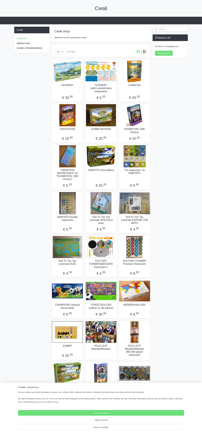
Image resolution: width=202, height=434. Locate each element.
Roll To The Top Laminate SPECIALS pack (101, 220)
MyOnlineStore (129, 428)
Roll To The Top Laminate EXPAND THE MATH (134, 220)
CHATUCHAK (67, 129)
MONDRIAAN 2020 (135, 304)
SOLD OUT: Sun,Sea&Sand (67, 389)
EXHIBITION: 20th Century (134, 130)
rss (93, 428)
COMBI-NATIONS (101, 129)
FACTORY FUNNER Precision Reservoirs (134, 262)
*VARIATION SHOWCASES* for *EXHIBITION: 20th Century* (67, 174)
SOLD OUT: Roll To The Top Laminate (101, 389)
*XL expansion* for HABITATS (134, 171)
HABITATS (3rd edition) (101, 170)
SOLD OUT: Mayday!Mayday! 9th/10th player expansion (134, 350)
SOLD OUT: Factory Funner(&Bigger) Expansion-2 (134, 390)
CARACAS (134, 85)
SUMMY (67, 345)
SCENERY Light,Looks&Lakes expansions (101, 88)
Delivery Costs (23, 43)
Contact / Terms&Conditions (29, 48)
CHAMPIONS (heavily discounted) (67, 306)
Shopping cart (163, 53)
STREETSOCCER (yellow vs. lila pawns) (101, 306)
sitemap (88, 428)
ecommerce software (104, 428)
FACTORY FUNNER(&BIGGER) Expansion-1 (101, 264)
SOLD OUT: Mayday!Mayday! (100, 347)
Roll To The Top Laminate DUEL (67, 262)
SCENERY (67, 85)
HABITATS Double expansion (67, 218)
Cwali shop (22, 38)
